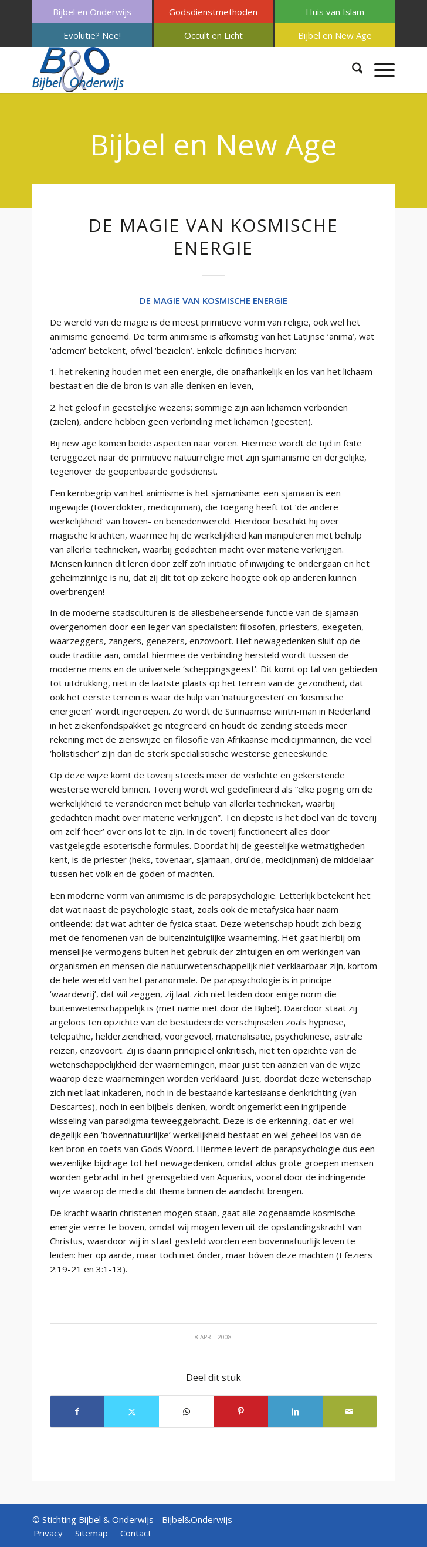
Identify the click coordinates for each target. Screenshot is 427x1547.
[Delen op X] (131, 1411)
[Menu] (378, 69)
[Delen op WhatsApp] (186, 1411)
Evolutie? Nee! (92, 35)
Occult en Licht (213, 35)
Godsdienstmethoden (213, 12)
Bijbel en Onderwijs (92, 12)
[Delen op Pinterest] (241, 1411)
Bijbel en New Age (335, 35)
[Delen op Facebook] (77, 1411)
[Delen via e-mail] (350, 1411)
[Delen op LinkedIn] (295, 1411)
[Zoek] (351, 69)
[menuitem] (92, 11)
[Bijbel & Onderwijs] (177, 69)
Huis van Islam (335, 12)
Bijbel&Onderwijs (197, 1519)
